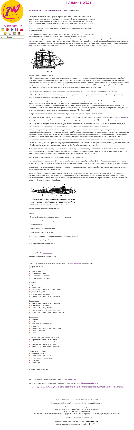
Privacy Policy (70, 399)
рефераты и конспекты (75, 263)
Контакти (87, 399)
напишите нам (72, 379)
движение (82, 78)
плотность (124, 118)
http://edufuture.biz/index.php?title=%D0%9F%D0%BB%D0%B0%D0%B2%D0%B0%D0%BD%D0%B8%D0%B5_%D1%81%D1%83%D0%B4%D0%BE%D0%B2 (79, 387)
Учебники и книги (33, 263)
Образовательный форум (88, 383)
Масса (30, 118)
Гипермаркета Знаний (80, 403)
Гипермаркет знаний (35, 11)
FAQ (76, 399)
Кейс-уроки (94, 399)
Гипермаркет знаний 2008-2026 (83, 417)
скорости (31, 46)
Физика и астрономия (49, 11)
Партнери (81, 399)
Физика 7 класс (62, 11)
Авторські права (60, 399)
